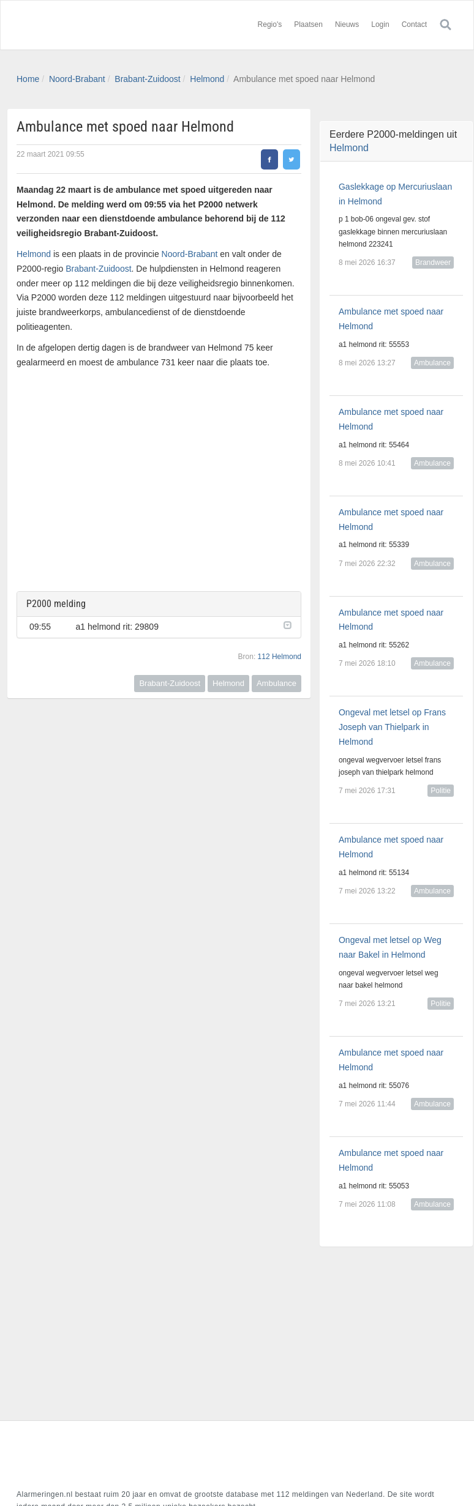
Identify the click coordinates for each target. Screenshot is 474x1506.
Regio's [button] (270, 24)
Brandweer (433, 262)
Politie (441, 790)
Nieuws (347, 24)
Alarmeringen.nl (90, 25)
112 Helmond (279, 656)
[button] (286, 624)
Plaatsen (308, 24)
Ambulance (276, 683)
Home (28, 79)
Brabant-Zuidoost (147, 79)
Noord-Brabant (77, 79)
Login (380, 24)
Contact (414, 24)
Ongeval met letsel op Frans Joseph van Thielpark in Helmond (392, 727)
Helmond (207, 79)
